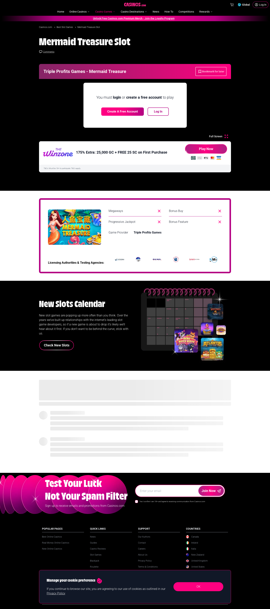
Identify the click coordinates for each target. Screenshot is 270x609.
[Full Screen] (218, 136)
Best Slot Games (65, 27)
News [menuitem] (156, 11)
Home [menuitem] (60, 11)
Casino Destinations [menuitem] (134, 11)
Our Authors (144, 536)
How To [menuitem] (168, 11)
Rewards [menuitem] (206, 11)
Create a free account (122, 111)
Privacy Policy (145, 560)
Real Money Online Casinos (55, 542)
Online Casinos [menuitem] (79, 11)
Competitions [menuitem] (186, 11)
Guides (93, 542)
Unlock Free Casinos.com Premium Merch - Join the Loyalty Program (131, 18)
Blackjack (94, 560)
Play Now (199, 150)
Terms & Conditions (148, 566)
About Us (142, 554)
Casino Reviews (98, 548)
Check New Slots (56, 345)
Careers (142, 548)
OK (198, 586)
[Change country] (244, 5)
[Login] (260, 5)
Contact (142, 542)
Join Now (211, 491)
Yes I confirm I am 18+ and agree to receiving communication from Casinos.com (172, 501)
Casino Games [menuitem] (105, 11)
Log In (158, 111)
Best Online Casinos (52, 536)
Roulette (94, 566)
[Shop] (232, 5)
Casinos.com (46, 27)
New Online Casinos (52, 548)
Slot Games (95, 554)
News (93, 536)
